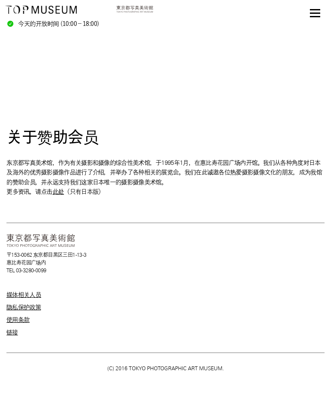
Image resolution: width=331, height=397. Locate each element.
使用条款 (17, 319)
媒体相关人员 (23, 294)
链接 (12, 332)
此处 (58, 191)
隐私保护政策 (23, 307)
